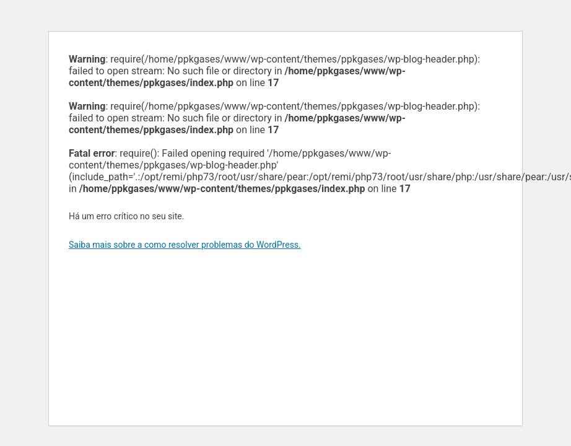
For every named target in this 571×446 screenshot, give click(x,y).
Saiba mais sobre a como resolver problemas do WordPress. (185, 245)
